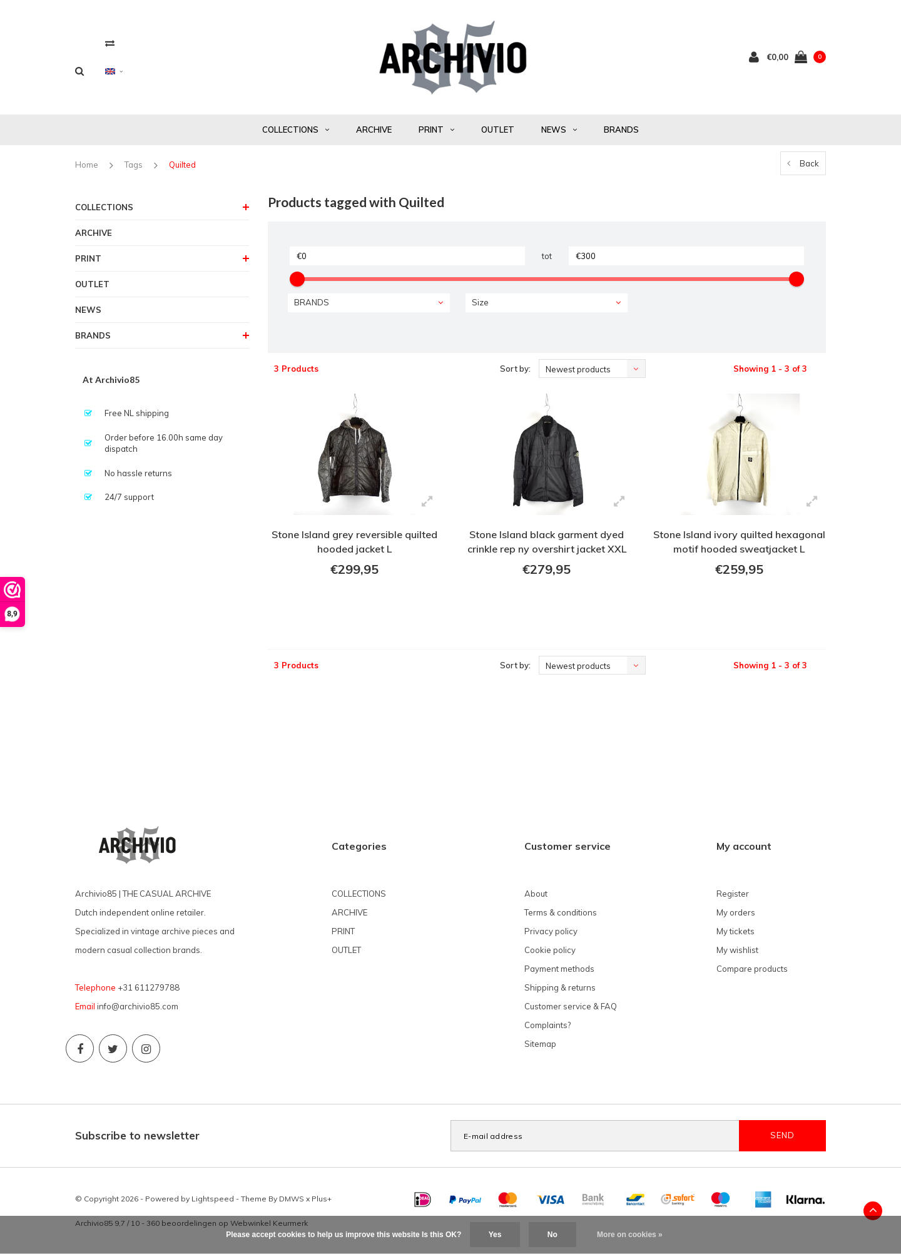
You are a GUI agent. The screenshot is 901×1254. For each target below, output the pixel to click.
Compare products (752, 969)
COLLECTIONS (295, 130)
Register (732, 894)
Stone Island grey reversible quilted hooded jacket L (354, 541)
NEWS (559, 130)
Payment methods (559, 969)
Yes (495, 1234)
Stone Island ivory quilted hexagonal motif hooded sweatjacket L (739, 541)
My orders (735, 912)
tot (547, 256)
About (535, 894)
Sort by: (515, 369)
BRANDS (621, 130)
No (552, 1234)
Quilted (182, 165)
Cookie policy (550, 950)
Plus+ (322, 1198)
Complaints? (547, 1025)
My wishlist (737, 950)
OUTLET (497, 130)
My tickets (735, 931)
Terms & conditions (560, 912)
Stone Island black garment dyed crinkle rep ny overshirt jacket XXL (546, 541)
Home (86, 165)
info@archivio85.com (137, 1006)
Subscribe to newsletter (137, 1135)
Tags (134, 165)
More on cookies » (630, 1234)
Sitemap (540, 1044)
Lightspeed (212, 1198)
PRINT (436, 130)
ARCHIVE (374, 130)
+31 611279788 (149, 987)
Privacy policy (551, 931)
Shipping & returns (560, 987)
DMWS (291, 1198)
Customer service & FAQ (570, 1006)
